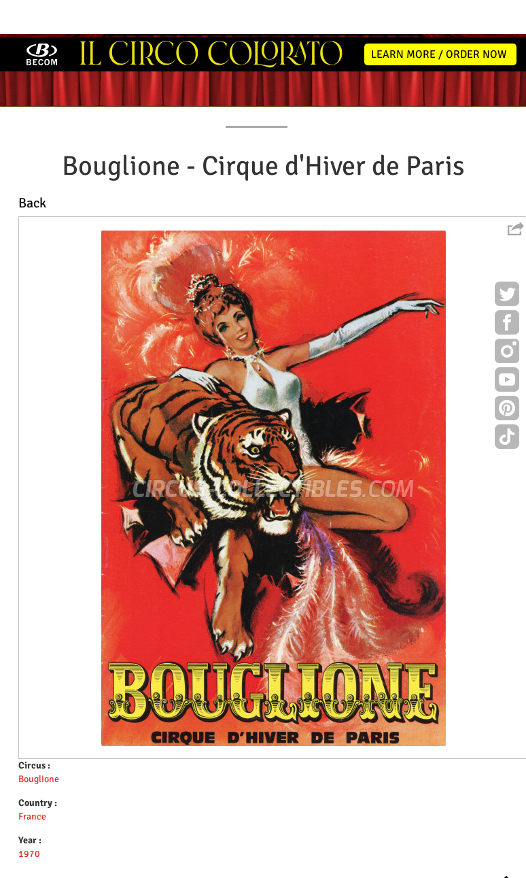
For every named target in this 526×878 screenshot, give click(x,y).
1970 (29, 816)
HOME (40, 79)
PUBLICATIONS (326, 79)
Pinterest (507, 372)
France (32, 779)
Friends (266, 865)
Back (32, 165)
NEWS (86, 79)
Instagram (507, 315)
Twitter (507, 258)
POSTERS (196, 79)
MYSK (487, 861)
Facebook (507, 287)
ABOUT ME (138, 79)
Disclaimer (224, 865)
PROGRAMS (256, 79)
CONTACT (479, 79)
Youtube (507, 344)
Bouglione (38, 741)
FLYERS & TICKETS (408, 79)
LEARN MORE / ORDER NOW (439, 17)
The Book (305, 865)
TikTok (507, 401)
